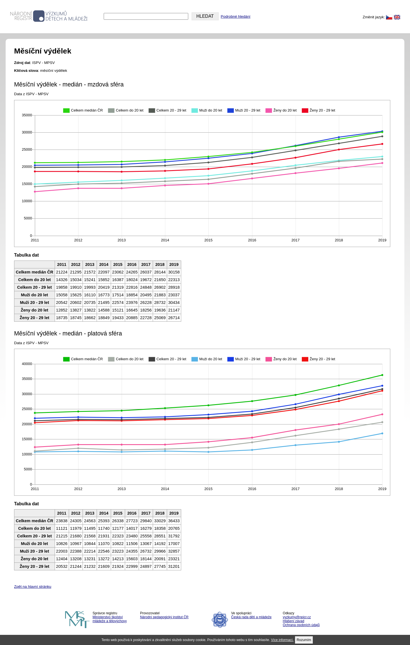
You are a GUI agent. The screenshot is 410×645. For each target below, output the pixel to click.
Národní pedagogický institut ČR (164, 617)
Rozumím (304, 640)
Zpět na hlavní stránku (32, 586)
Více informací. (282, 640)
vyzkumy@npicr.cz (297, 617)
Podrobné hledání (235, 16)
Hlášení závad (293, 621)
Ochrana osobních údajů (301, 625)
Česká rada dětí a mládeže (251, 617)
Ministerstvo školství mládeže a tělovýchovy (109, 619)
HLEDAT (205, 16)
